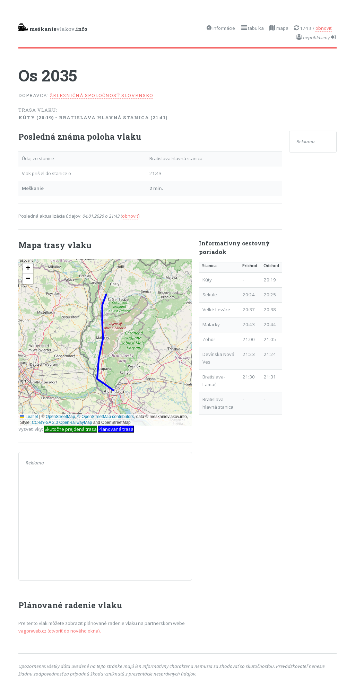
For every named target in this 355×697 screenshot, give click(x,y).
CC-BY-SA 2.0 (45, 422)
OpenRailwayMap (75, 422)
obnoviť (323, 28)
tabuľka (255, 28)
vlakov (52, 27)
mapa (281, 28)
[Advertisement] (105, 524)
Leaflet (29, 416)
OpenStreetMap (60, 416)
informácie (223, 28)
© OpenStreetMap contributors (105, 416)
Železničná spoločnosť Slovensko (101, 95)
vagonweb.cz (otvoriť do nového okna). (59, 631)
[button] (28, 268)
